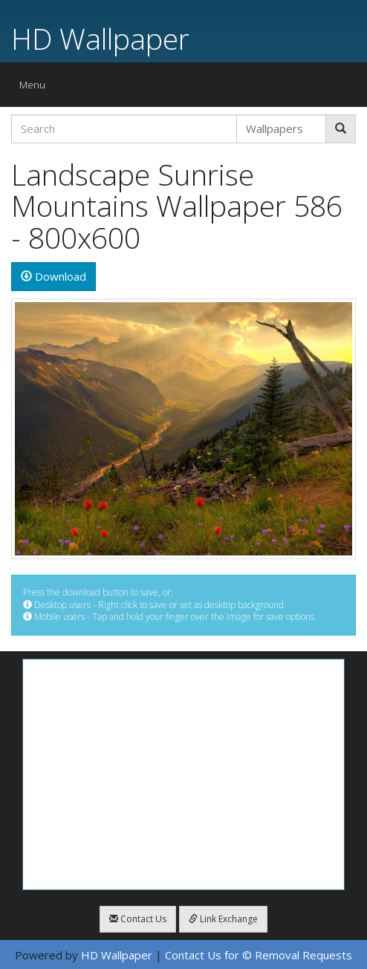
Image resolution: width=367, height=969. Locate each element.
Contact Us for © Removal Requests (258, 954)
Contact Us (137, 919)
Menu (36, 88)
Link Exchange (223, 919)
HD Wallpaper (100, 38)
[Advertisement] (183, 774)
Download (53, 276)
